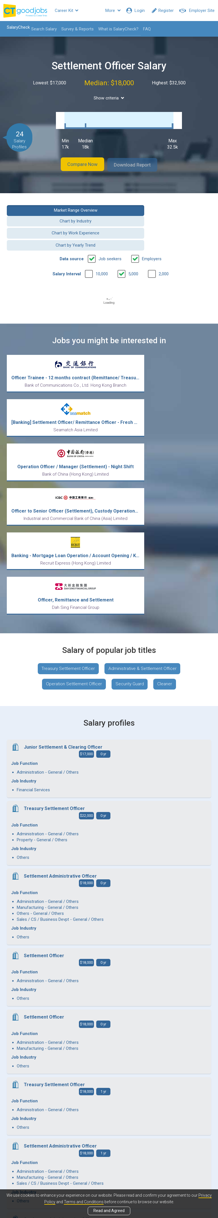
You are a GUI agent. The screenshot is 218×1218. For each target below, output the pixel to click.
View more (109, 1059)
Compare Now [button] (78, 159)
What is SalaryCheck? (116, 29)
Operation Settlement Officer (72, 528)
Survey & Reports (75, 29)
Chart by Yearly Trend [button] (162, 218)
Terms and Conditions (84, 1202)
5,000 (133, 246)
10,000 (102, 246)
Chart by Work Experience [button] (56, 218)
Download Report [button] (137, 159)
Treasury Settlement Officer (66, 511)
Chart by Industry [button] (162, 204)
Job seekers (109, 231)
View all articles (109, 1157)
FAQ (144, 29)
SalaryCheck (15, 27)
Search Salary (41, 29)
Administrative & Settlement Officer (144, 511)
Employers (152, 231)
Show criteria (109, 98)
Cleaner (167, 528)
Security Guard (130, 528)
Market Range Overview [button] (55, 204)
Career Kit (66, 10)
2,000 (164, 246)
